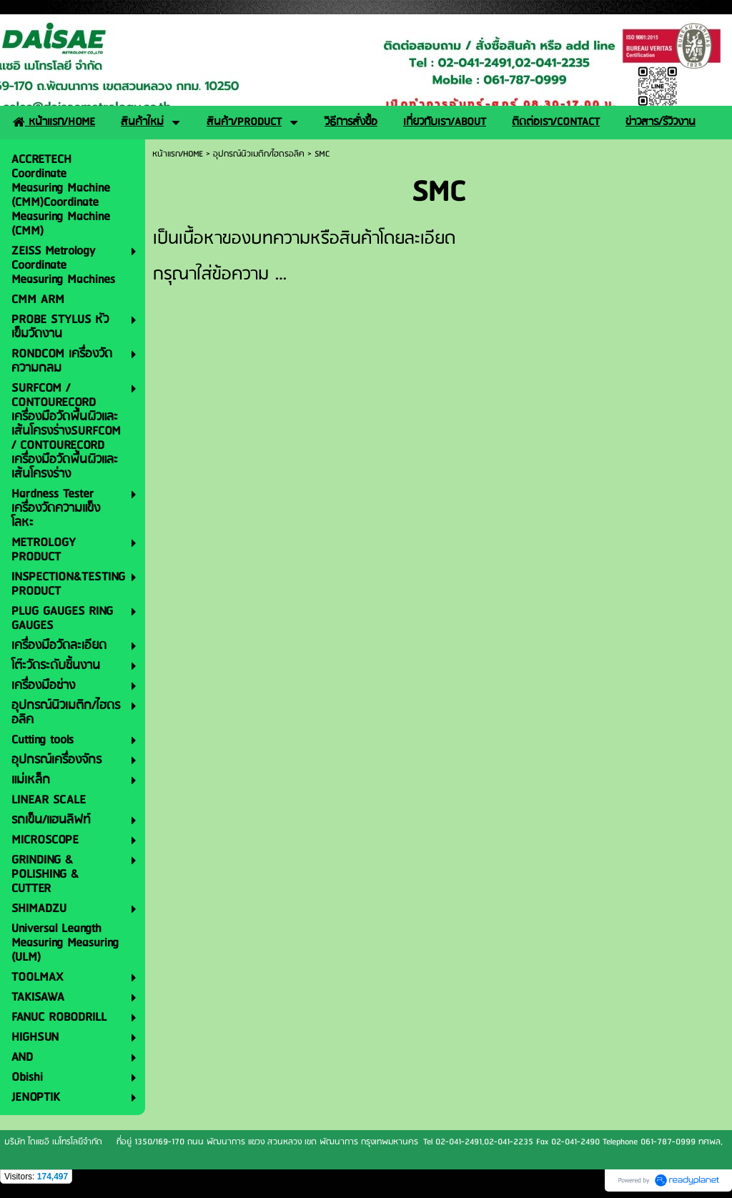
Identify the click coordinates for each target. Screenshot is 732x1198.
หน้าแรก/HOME (177, 154)
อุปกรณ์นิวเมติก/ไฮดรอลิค (259, 154)
